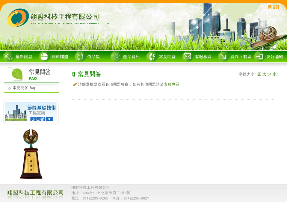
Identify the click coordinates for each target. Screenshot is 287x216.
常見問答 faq (24, 88)
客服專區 (171, 84)
